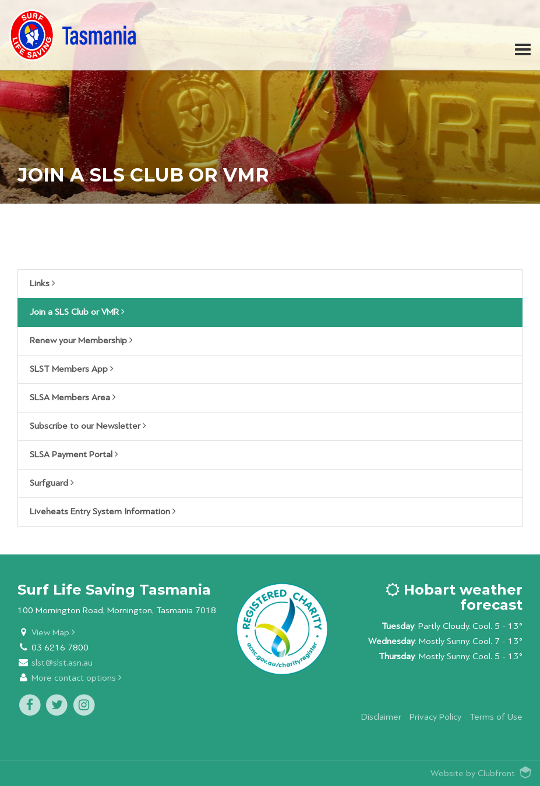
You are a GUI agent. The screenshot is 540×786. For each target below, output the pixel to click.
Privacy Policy (435, 717)
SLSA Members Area (73, 397)
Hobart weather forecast (454, 597)
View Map (53, 633)
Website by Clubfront (472, 773)
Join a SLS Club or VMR (77, 312)
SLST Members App (72, 369)
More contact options (76, 678)
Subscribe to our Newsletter (88, 426)
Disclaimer (381, 717)
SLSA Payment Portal (74, 454)
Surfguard (52, 483)
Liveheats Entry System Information (103, 511)
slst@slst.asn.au (62, 663)
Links (42, 283)
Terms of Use (496, 717)
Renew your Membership (81, 340)
